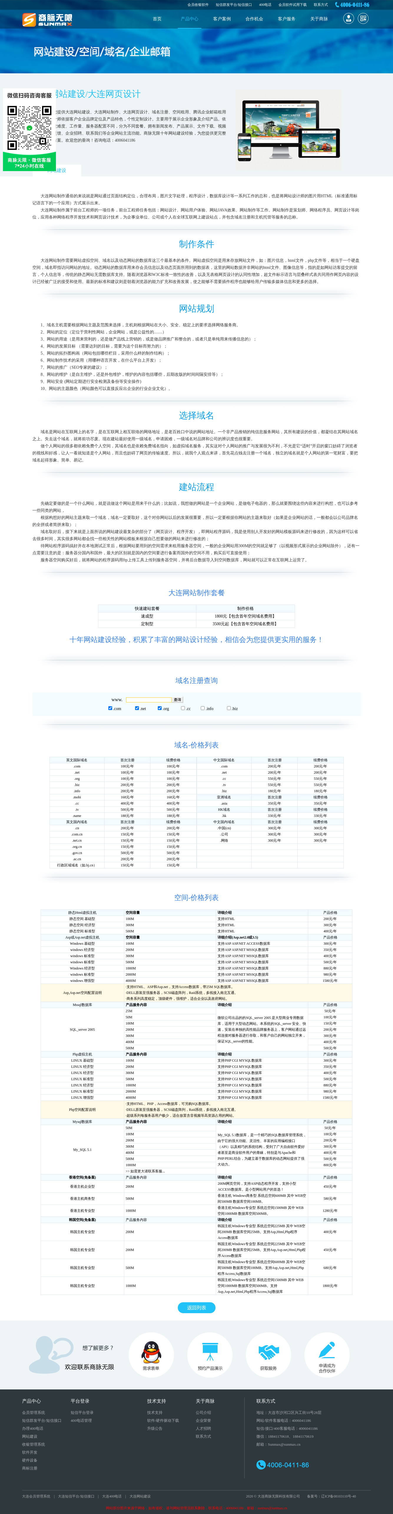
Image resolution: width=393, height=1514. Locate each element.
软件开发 (29, 1452)
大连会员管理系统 (36, 1496)
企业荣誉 (203, 1420)
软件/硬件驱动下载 (163, 1420)
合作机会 (254, 18)
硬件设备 (29, 1460)
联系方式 (321, 5)
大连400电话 (112, 1496)
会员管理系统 (33, 1412)
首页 (157, 18)
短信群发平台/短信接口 (234, 5)
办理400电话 (32, 1428)
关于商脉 (319, 18)
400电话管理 (81, 1420)
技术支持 (154, 1412)
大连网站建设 (140, 1496)
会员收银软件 (198, 5)
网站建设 (56, 170)
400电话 (265, 5)
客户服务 (287, 18)
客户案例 (222, 18)
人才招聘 (203, 1428)
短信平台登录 (82, 1412)
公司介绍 (203, 1412)
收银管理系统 (33, 1444)
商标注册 (29, 1468)
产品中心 (189, 18)
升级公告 (154, 1428)
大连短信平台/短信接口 (76, 1496)
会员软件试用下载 (292, 5)
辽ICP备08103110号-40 (338, 1496)
